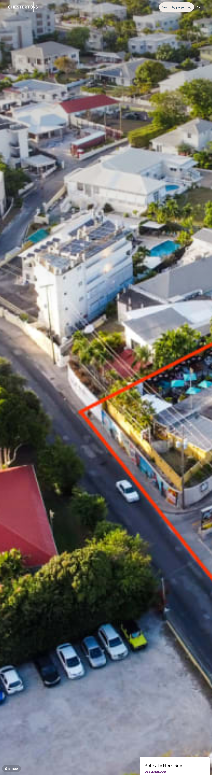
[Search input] (173, 7)
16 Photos (11, 768)
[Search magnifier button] (189, 7)
